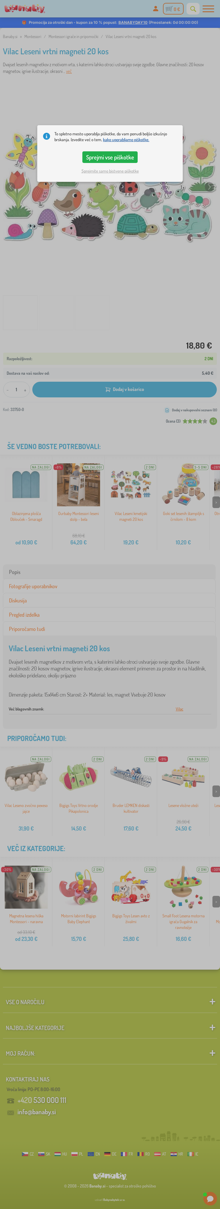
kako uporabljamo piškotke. (126, 139)
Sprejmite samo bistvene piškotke (110, 171)
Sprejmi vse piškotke (110, 157)
